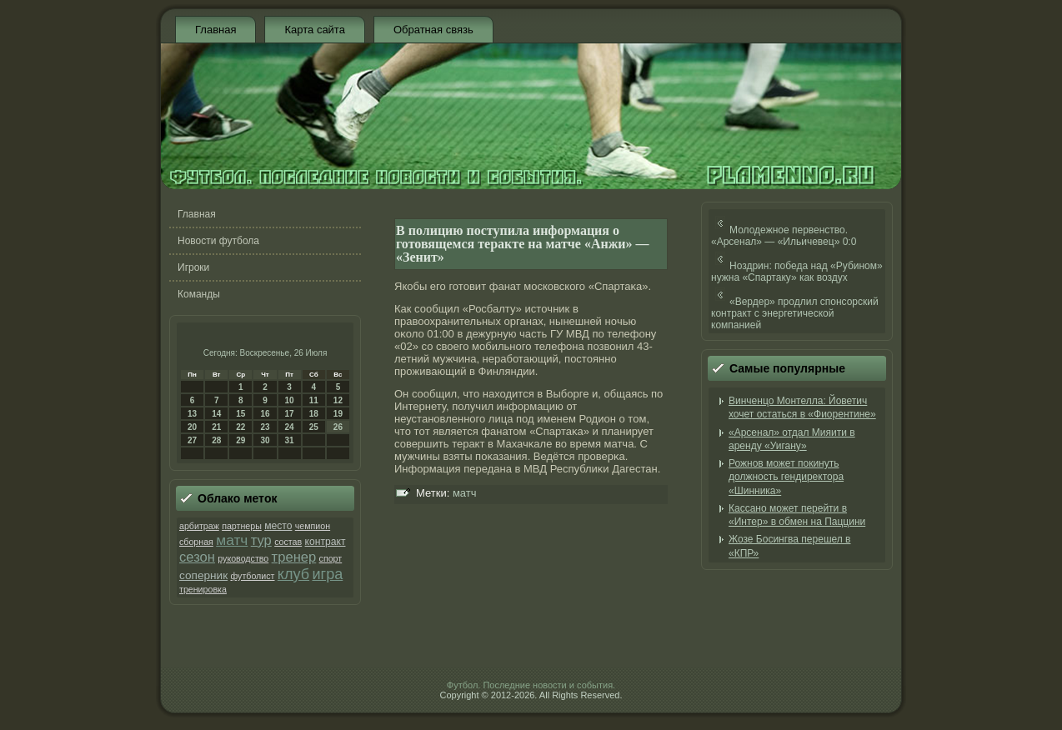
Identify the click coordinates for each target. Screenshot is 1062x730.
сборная (196, 542)
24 (289, 427)
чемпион (312, 526)
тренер (294, 557)
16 (264, 413)
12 (338, 400)
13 (192, 413)
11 (313, 400)
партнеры (242, 526)
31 (289, 440)
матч (232, 540)
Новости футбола (218, 241)
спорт (331, 558)
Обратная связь (433, 29)
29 (240, 440)
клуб (293, 574)
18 (313, 413)
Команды (199, 294)
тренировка (203, 589)
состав (288, 542)
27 (192, 440)
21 (216, 427)
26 (338, 427)
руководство (243, 558)
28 (216, 440)
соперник (203, 575)
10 (289, 400)
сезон (197, 557)
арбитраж (199, 526)
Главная (215, 29)
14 (216, 413)
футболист (252, 576)
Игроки (193, 267)
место (278, 526)
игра (327, 574)
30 (264, 440)
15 (240, 413)
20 (192, 427)
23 (264, 427)
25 (313, 427)
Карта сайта (314, 29)
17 (289, 413)
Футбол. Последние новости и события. (531, 685)
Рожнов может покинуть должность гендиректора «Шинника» (786, 477)
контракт (325, 542)
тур (261, 540)
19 (338, 413)
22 (240, 427)
